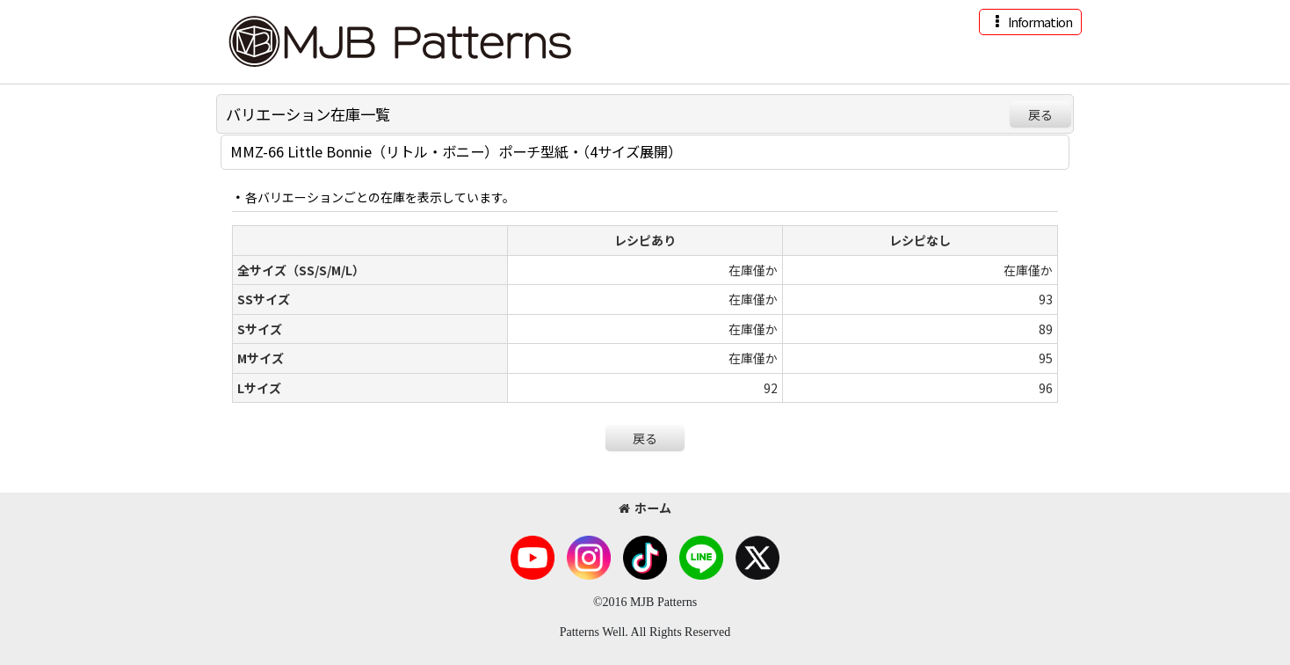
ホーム (645, 507)
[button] (1030, 22)
